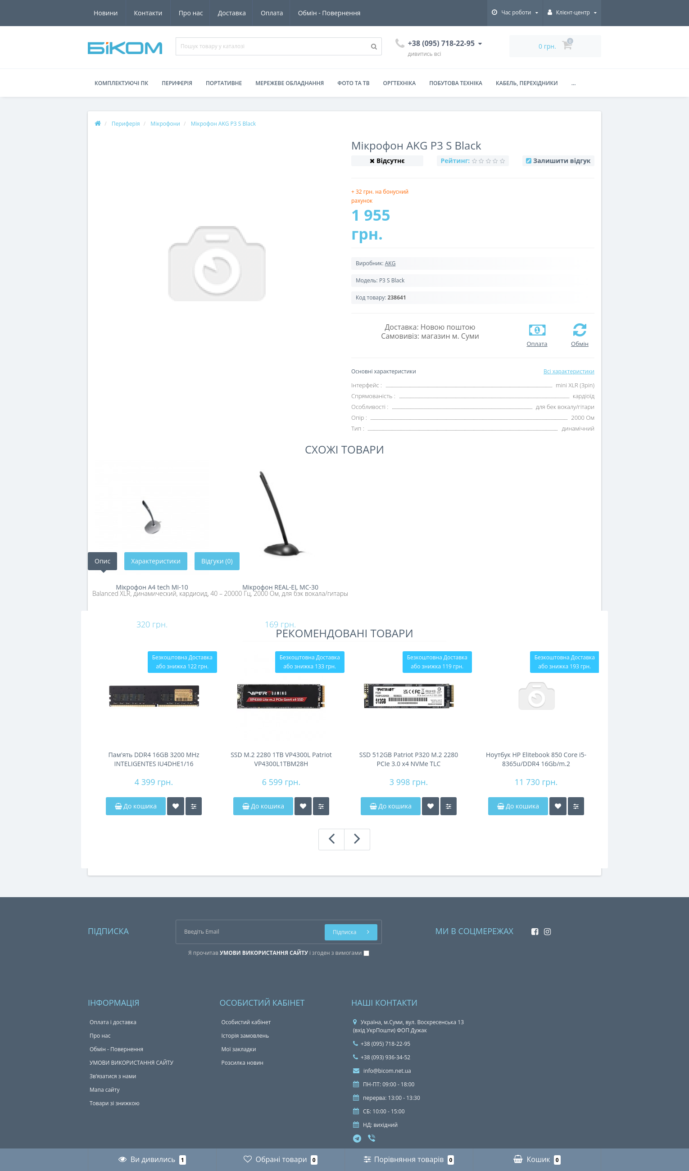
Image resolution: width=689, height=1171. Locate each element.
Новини (308, 13)
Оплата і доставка (113, 1022)
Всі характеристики (569, 371)
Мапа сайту (104, 1090)
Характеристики (156, 561)
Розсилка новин (242, 1063)
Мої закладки (239, 1049)
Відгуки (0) (217, 561)
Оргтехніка (399, 83)
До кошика (136, 806)
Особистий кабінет (246, 1022)
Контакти (350, 13)
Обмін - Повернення (248, 13)
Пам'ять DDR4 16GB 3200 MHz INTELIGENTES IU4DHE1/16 (153, 759)
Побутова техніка (455, 83)
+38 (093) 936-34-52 (381, 1057)
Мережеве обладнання (289, 83)
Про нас (106, 13)
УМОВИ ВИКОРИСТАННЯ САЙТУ (131, 1063)
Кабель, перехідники (527, 83)
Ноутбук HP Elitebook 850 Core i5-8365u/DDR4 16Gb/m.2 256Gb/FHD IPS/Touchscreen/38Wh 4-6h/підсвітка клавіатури (536, 759)
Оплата (190, 13)
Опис (102, 561)
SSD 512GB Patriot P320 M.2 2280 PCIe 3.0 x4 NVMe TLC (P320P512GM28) (408, 759)
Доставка (148, 13)
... (573, 83)
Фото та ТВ (353, 83)
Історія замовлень (245, 1035)
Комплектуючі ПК (121, 83)
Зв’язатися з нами (113, 1076)
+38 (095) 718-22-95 (381, 1044)
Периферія (177, 83)
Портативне (224, 83)
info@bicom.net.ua (382, 1071)
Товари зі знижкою (115, 1103)
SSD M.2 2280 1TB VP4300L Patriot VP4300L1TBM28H (281, 759)
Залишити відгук (561, 160)
